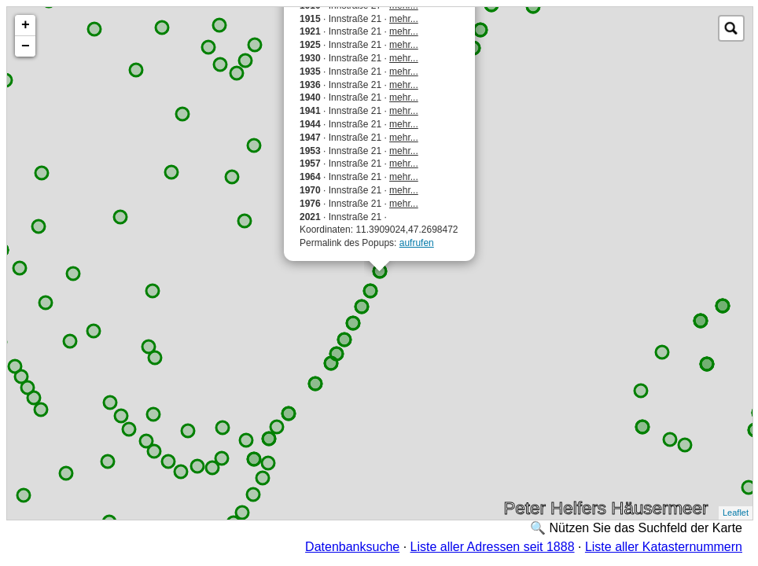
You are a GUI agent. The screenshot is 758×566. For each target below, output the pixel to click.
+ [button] (25, 25)
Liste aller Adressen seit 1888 (492, 546)
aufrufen (416, 242)
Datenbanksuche (352, 546)
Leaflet (736, 512)
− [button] (25, 46)
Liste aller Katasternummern (663, 546)
